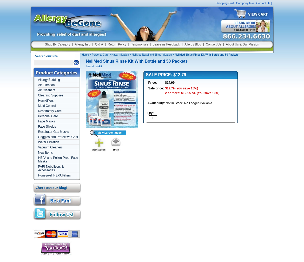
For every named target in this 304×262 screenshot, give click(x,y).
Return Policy (117, 44)
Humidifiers (46, 100)
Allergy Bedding (49, 80)
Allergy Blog (192, 44)
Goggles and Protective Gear (58, 137)
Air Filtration (46, 85)
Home (85, 54)
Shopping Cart (224, 3)
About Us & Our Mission (242, 44)
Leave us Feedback (166, 44)
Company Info (245, 3)
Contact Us (263, 3)
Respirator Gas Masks (53, 132)
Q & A (99, 44)
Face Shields (47, 126)
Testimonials (139, 44)
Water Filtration (48, 142)
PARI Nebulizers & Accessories (51, 168)
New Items (45, 152)
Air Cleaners (46, 90)
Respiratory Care (50, 111)
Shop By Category (57, 44)
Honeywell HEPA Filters (54, 175)
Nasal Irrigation (120, 54)
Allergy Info (82, 44)
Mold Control (47, 106)
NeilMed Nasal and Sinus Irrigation (152, 54)
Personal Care (48, 116)
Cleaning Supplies (50, 95)
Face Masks (46, 121)
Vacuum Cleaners (50, 147)
